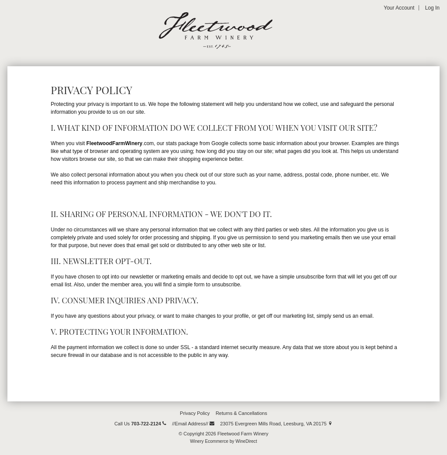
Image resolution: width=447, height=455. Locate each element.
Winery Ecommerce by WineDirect (223, 441)
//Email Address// (193, 423)
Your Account (399, 8)
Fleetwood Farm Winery (215, 30)
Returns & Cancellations (241, 413)
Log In (432, 8)
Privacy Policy (195, 413)
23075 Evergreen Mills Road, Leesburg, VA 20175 (276, 423)
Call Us (140, 423)
